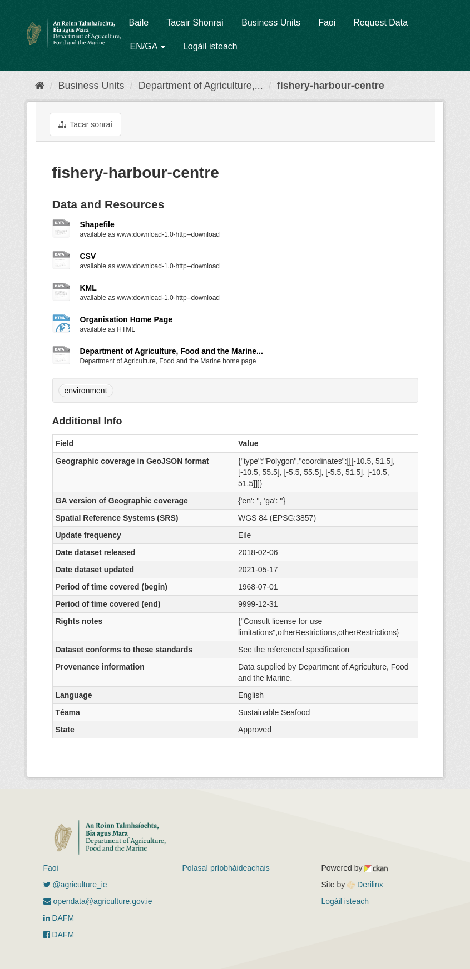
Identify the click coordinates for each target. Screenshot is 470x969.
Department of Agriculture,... (200, 85)
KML (88, 287)
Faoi (326, 22)
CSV (88, 256)
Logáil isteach (210, 46)
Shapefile (97, 224)
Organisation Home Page (126, 319)
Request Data (380, 22)
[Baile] (39, 85)
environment (86, 390)
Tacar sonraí (85, 124)
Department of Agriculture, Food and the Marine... (171, 351)
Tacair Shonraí (195, 22)
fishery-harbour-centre (330, 85)
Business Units (270, 22)
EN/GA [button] (147, 46)
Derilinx (365, 884)
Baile (139, 22)
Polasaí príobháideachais (226, 867)
